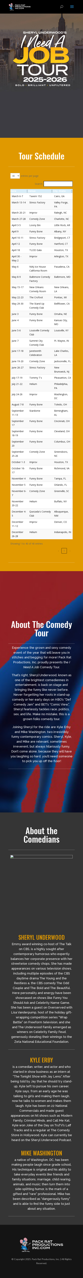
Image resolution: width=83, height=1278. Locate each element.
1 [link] (64, 550)
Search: (39, 183)
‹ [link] (58, 550)
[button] (27, 191)
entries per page (30, 175)
